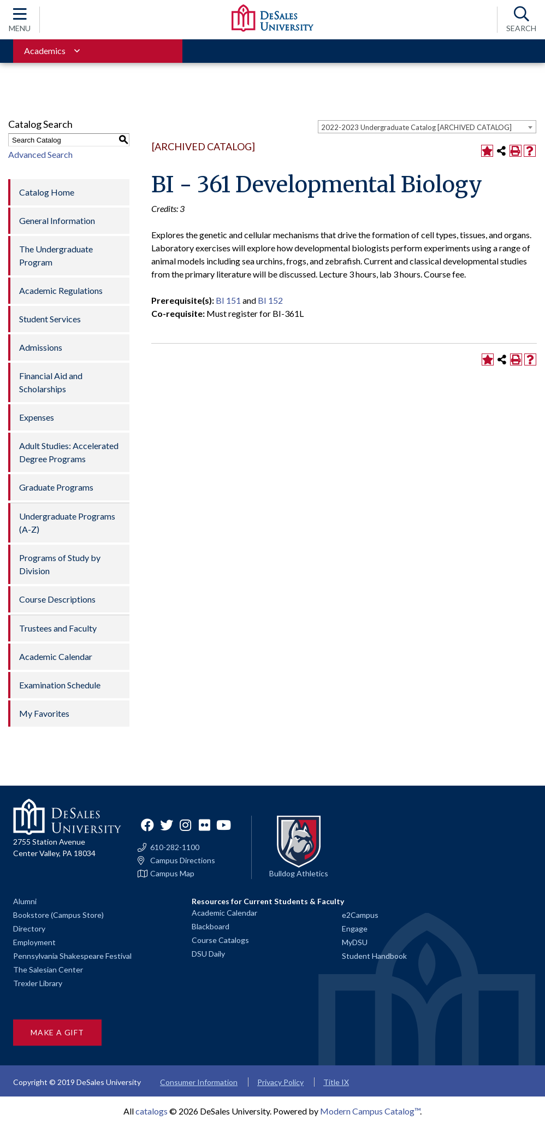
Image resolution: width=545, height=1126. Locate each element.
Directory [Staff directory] (29, 928)
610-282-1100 (174, 847)
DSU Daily (208, 953)
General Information (57, 220)
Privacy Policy (280, 1082)
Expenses (36, 417)
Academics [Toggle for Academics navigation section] (45, 50)
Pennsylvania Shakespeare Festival (72, 955)
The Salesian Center (48, 969)
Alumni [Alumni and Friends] (25, 901)
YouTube (224, 825)
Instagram (185, 825)
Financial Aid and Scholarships (50, 382)
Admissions (40, 347)
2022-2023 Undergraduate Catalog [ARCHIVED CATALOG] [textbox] (416, 127)
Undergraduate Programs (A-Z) (67, 522)
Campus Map (172, 873)
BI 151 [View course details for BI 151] (228, 300)
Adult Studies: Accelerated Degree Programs (69, 452)
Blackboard (210, 926)
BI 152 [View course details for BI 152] (270, 300)
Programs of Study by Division (59, 564)
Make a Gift (57, 1032)
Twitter (166, 825)
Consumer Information (199, 1082)
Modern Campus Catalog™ (370, 1111)
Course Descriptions (57, 599)
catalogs (151, 1111)
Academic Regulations (61, 290)
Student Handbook (374, 955)
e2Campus (360, 914)
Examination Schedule (59, 685)
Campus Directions (182, 860)
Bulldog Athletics (298, 873)
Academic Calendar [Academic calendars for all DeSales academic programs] (224, 912)
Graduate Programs (56, 487)
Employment (34, 942)
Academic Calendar (55, 656)
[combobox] (427, 126)
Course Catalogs (220, 940)
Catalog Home (46, 192)
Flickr (205, 825)
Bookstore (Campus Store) (58, 914)
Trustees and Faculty (58, 628)
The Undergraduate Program (56, 255)
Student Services (50, 319)
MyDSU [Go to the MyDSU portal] (355, 942)
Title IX (336, 1082)
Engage (355, 928)
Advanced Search (40, 154)
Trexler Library (37, 983)
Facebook (147, 825)
